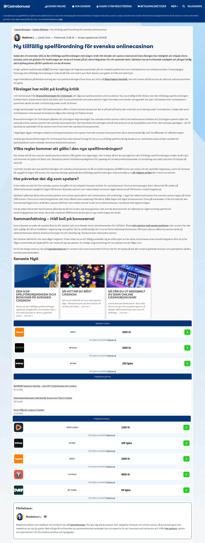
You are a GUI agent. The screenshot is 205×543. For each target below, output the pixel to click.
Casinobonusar (77, 524)
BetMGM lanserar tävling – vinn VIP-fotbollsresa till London (45, 385)
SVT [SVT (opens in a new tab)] (47, 69)
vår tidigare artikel (142, 172)
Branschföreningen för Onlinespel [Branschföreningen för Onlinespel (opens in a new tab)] (54, 95)
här (61, 19)
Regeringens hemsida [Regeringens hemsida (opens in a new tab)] (115, 79)
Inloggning (194, 6)
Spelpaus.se (111, 340)
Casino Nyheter (40, 29)
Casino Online (55, 6)
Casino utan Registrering (114, 6)
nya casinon (170, 528)
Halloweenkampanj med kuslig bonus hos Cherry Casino (43, 397)
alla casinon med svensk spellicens (150, 225)
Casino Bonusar (22, 29)
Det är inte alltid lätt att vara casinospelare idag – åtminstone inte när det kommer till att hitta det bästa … (81, 303)
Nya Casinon (81, 6)
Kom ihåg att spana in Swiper (29, 409)
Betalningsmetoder (152, 6)
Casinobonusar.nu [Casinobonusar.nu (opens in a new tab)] (56, 248)
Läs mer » (22, 315)
